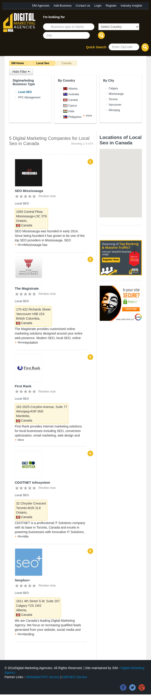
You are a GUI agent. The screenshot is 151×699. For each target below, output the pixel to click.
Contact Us (83, 5)
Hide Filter (21, 71)
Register (111, 5)
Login (98, 5)
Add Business (63, 5)
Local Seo (42, 63)
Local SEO (22, 203)
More (21, 244)
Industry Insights (131, 5)
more (89, 115)
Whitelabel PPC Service (43, 677)
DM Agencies (41, 5)
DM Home (17, 63)
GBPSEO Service (74, 677)
